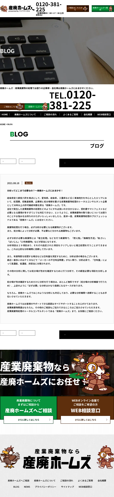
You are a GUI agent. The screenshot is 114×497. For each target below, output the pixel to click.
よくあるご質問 (85, 474)
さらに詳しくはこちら (28, 413)
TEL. (72, 99)
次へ (8, 161)
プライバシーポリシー (45, 480)
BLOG (10, 124)
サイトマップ (67, 480)
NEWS (27, 480)
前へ (27, 161)
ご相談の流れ (66, 474)
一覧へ (97, 161)
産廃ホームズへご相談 (18, 474)
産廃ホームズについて (45, 474)
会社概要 (102, 474)
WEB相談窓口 (85, 480)
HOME (2, 124)
